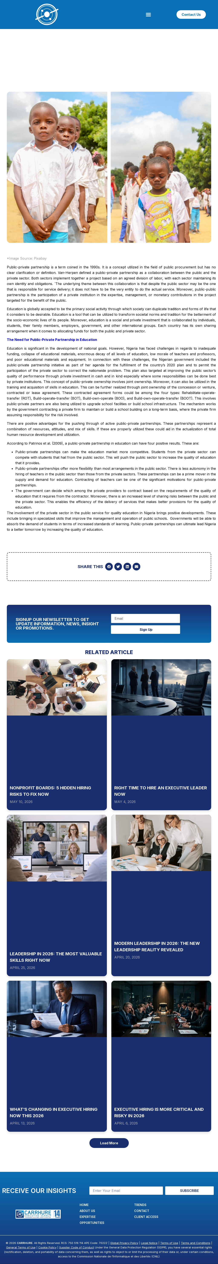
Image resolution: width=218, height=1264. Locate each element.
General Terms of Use (21, 1247)
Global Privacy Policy (124, 1243)
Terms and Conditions (195, 1243)
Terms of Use (169, 1243)
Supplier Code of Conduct (76, 1247)
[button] (148, 14)
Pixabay (40, 258)
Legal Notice (149, 1243)
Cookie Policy (47, 1247)
